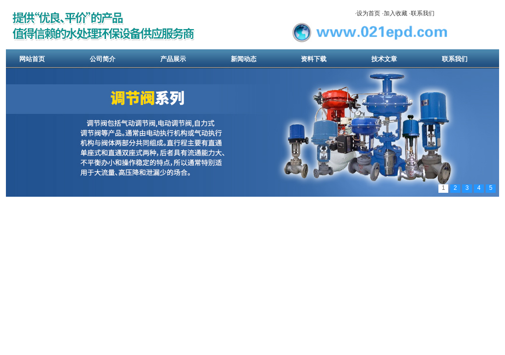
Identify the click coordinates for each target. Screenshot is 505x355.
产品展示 (173, 59)
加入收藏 (395, 13)
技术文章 (384, 59)
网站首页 (32, 59)
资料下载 (313, 59)
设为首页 (368, 13)
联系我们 (422, 13)
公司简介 (102, 59)
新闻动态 (243, 59)
